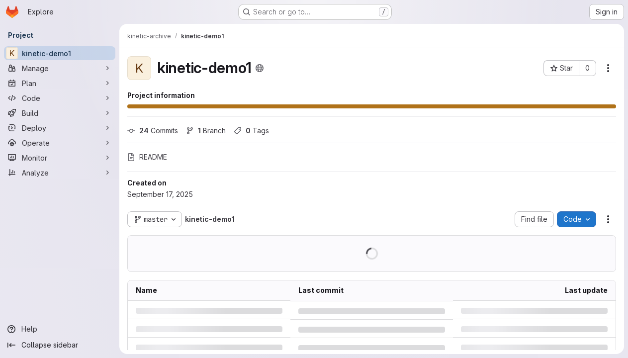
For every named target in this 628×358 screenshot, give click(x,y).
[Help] (59, 329)
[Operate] (59, 143)
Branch (206, 130)
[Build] (59, 113)
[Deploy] (59, 128)
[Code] (59, 98)
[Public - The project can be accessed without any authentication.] (260, 68)
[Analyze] (59, 172)
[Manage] (59, 68)
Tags (251, 130)
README (147, 157)
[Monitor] (59, 158)
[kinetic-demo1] (59, 53)
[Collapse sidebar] (59, 345)
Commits (152, 130)
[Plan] (59, 83)
